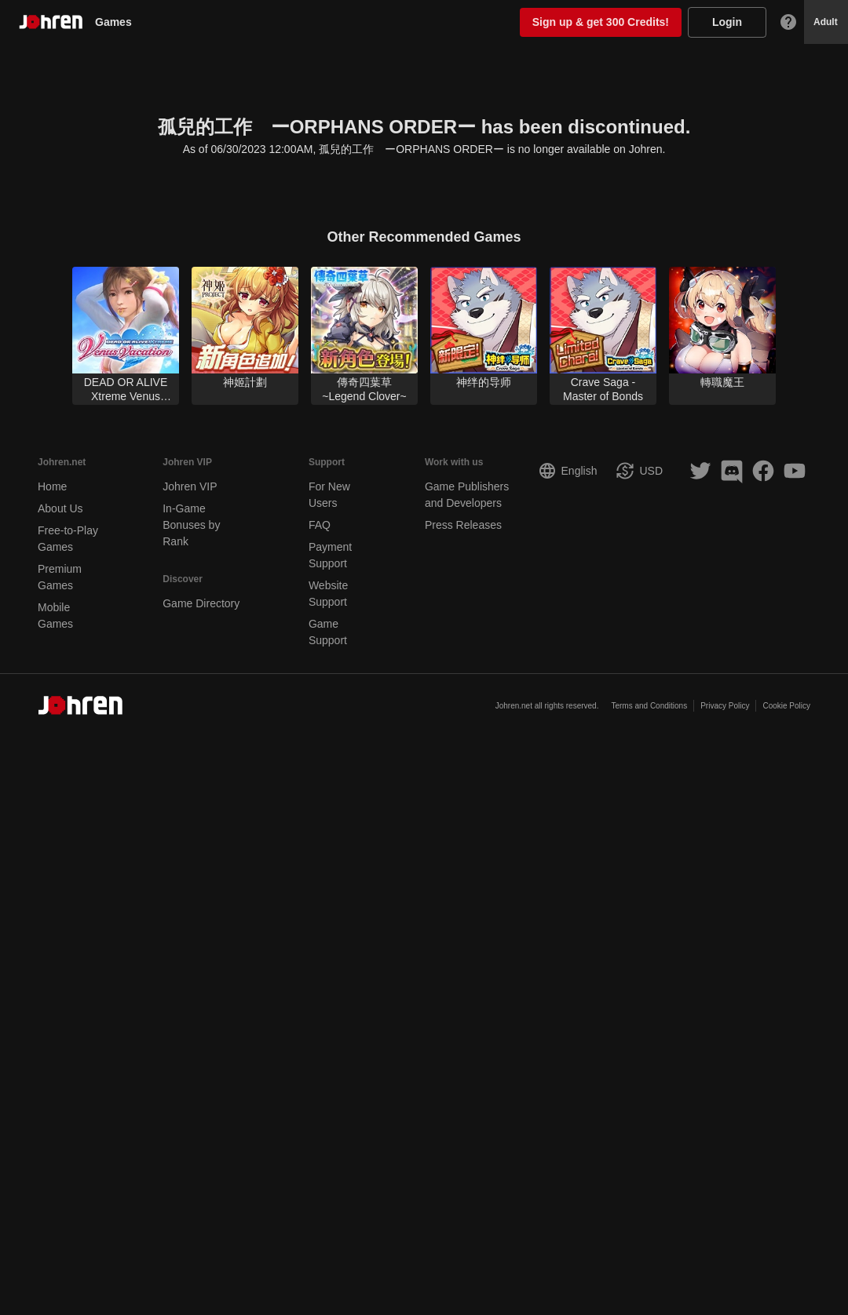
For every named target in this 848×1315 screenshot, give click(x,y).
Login (727, 22)
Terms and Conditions (649, 705)
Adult (825, 21)
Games (119, 22)
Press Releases (463, 525)
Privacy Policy (724, 705)
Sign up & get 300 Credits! (600, 22)
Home (52, 486)
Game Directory (201, 603)
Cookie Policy (786, 705)
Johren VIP (190, 486)
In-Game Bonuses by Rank (191, 525)
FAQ (320, 525)
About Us (60, 508)
